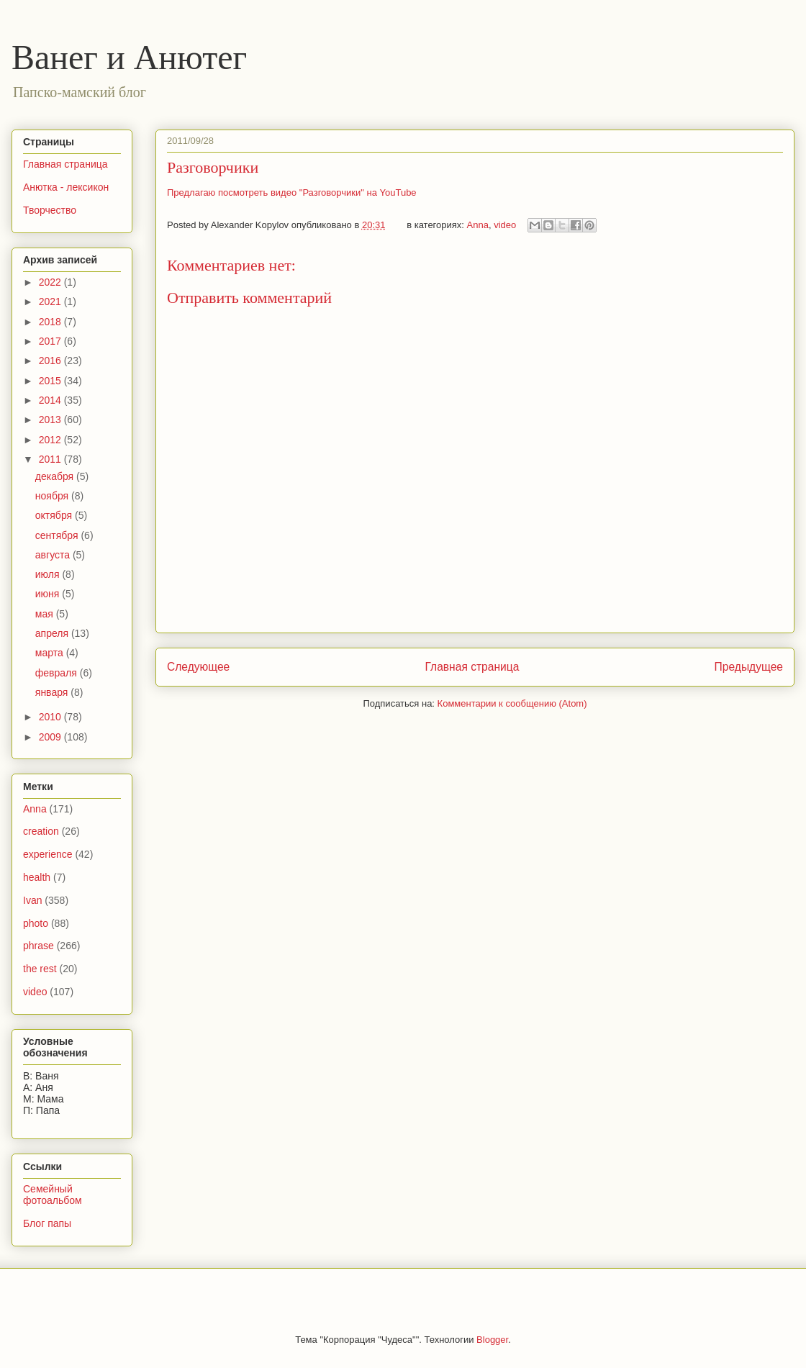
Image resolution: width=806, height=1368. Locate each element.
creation (41, 831)
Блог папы (47, 1223)
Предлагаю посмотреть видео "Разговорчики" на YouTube (292, 192)
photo (35, 923)
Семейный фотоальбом (52, 1195)
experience (48, 854)
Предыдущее (749, 667)
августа (54, 555)
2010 (51, 716)
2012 (51, 439)
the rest (40, 968)
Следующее (198, 667)
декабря (55, 476)
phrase (38, 945)
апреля (53, 633)
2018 (51, 321)
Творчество (49, 210)
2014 (51, 400)
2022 (51, 282)
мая (45, 614)
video (505, 224)
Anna (478, 224)
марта (50, 652)
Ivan (32, 900)
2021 (51, 301)
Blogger (492, 1339)
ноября (53, 496)
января (53, 692)
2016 (51, 360)
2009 (51, 737)
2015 (51, 380)
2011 (51, 459)
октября (55, 515)
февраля (57, 673)
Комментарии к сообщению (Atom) (512, 703)
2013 (51, 419)
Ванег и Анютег (129, 57)
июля (49, 574)
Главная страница (472, 667)
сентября (58, 535)
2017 (51, 341)
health (36, 877)
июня (49, 593)
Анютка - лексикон (66, 187)
